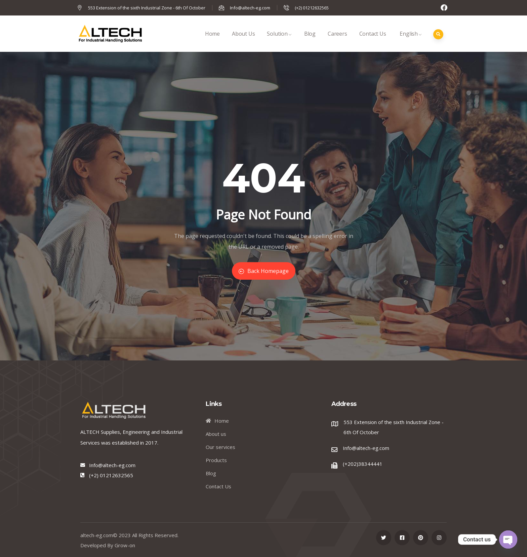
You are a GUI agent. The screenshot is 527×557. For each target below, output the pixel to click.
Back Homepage (264, 271)
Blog (310, 41)
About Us (243, 41)
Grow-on (125, 545)
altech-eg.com (96, 535)
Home (212, 41)
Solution (279, 41)
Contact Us (372, 41)
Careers (337, 41)
